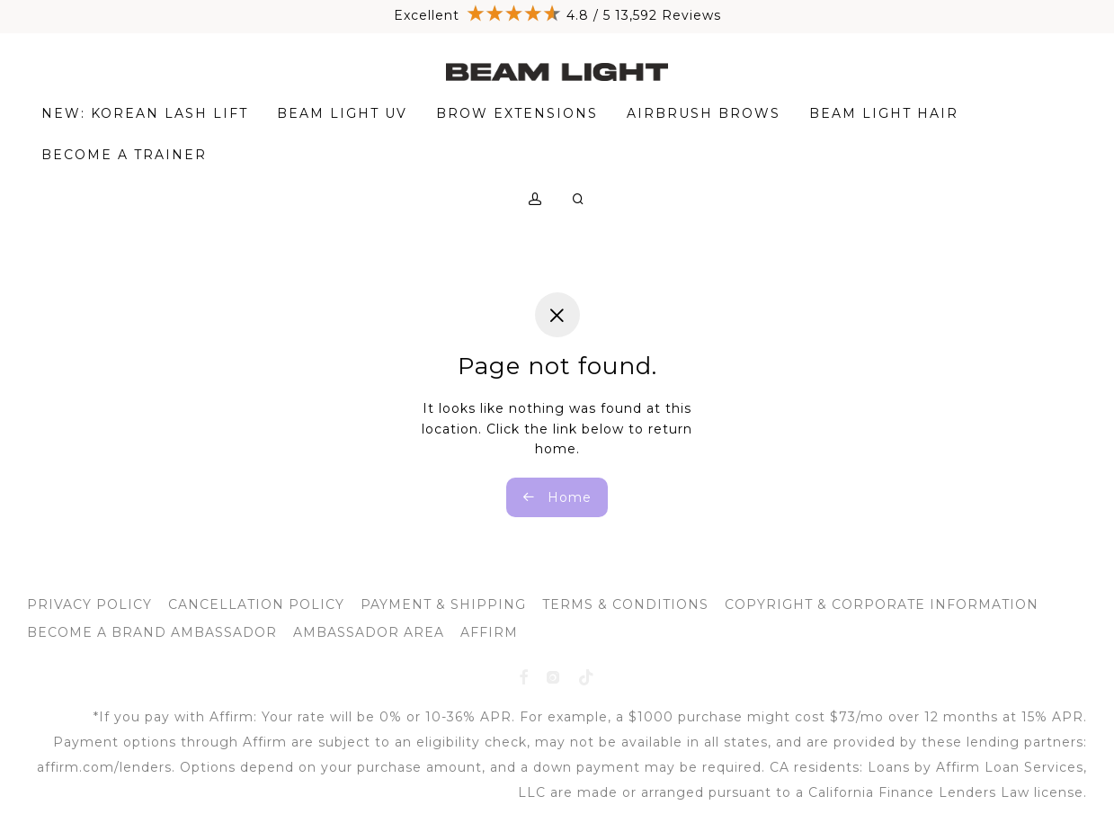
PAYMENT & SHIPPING (443, 604)
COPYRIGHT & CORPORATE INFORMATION (881, 604)
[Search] (579, 201)
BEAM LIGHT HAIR (883, 115)
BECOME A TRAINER (124, 156)
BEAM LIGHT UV (342, 115)
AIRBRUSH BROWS (703, 115)
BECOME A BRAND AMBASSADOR (152, 632)
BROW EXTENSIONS (517, 115)
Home (557, 497)
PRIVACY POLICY (89, 604)
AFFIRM (489, 632)
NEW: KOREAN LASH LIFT (144, 115)
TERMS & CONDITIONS (625, 604)
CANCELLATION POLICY (256, 604)
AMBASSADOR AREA (368, 632)
